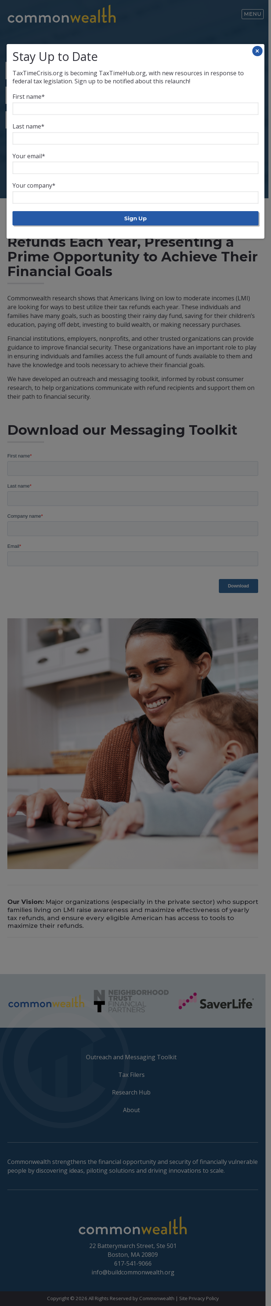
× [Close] (257, 51)
